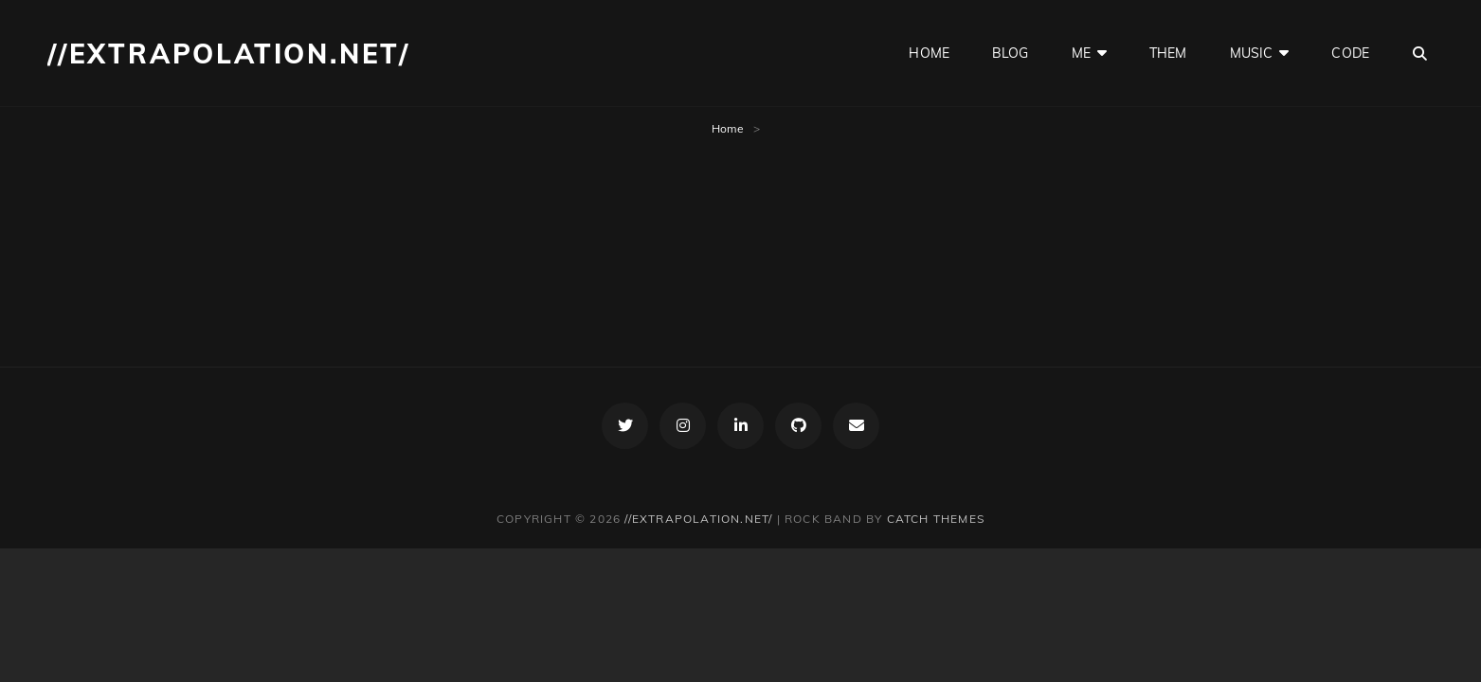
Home (728, 128)
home (929, 53)
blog (1010, 53)
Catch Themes (935, 519)
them (1168, 53)
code (1350, 53)
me (1081, 53)
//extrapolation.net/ (228, 53)
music (1251, 53)
